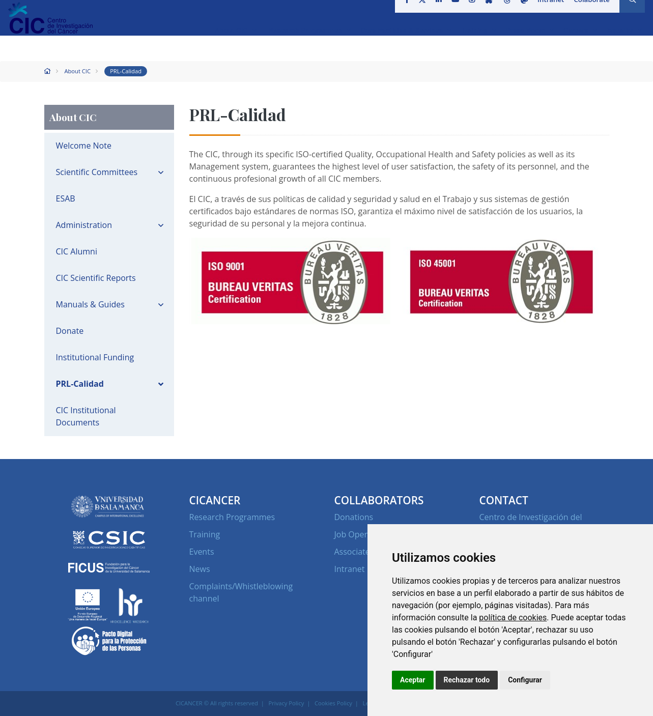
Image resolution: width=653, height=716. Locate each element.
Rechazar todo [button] (467, 680)
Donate (70, 330)
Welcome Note (83, 145)
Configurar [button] (525, 680)
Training (204, 534)
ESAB (65, 198)
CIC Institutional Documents (86, 416)
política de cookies (513, 617)
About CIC (77, 71)
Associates (354, 551)
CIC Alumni (76, 251)
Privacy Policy (286, 703)
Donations (354, 517)
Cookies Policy (333, 703)
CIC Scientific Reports (96, 277)
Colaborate (588, 12)
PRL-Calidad (125, 71)
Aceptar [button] (412, 680)
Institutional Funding (95, 357)
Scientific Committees (97, 172)
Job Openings (359, 534)
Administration (84, 225)
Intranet (548, 12)
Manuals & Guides (90, 304)
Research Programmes (232, 517)
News (199, 569)
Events (201, 551)
